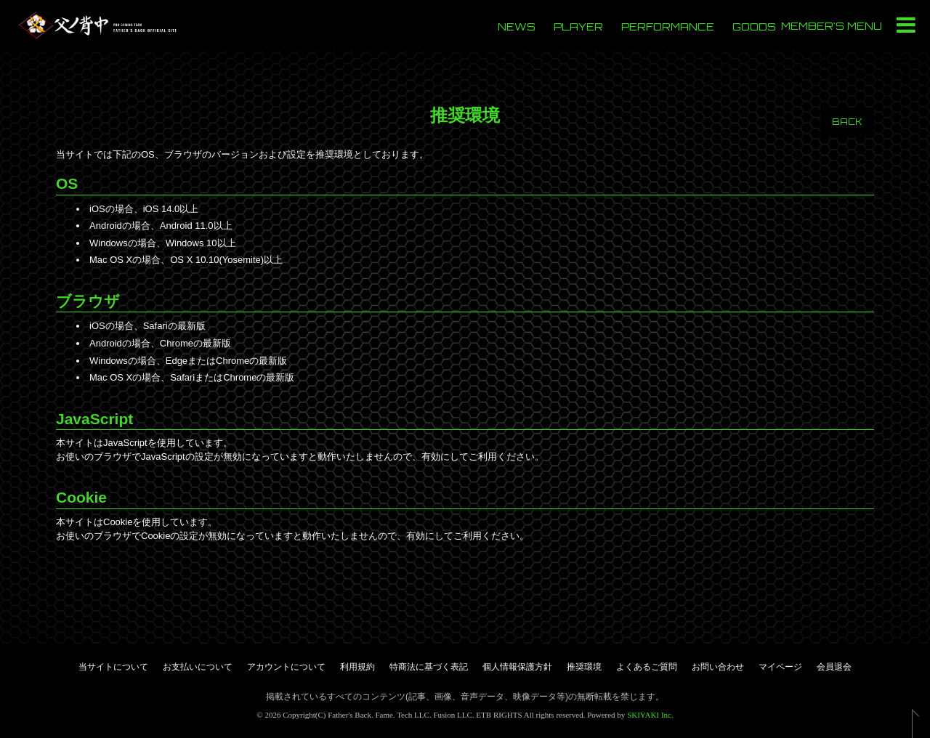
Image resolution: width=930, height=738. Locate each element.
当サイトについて (113, 667)
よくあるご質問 (646, 667)
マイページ (780, 667)
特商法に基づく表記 (428, 667)
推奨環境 (584, 667)
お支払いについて (197, 667)
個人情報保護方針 (517, 667)
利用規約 (357, 667)
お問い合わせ (718, 667)
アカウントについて (286, 667)
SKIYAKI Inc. (650, 714)
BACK (847, 121)
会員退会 (834, 667)
